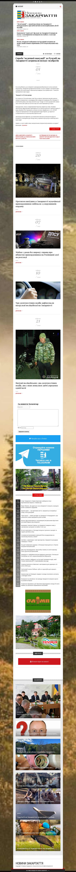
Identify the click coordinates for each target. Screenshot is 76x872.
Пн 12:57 (18, 560)
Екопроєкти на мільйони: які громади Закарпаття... (36, 752)
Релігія (18, 829)
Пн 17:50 (18, 501)
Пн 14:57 (18, 535)
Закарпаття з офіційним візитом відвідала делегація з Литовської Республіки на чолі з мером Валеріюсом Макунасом (39, 555)
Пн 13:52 (18, 545)
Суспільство (20, 712)
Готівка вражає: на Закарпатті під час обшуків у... (35, 768)
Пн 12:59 (18, 555)
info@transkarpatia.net (47, 866)
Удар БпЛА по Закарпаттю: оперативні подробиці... (36, 817)
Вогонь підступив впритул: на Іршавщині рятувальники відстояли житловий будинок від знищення (39, 521)
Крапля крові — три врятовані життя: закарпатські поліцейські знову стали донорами (39, 511)
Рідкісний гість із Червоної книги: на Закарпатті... (36, 848)
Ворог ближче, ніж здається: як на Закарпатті (29, 714)
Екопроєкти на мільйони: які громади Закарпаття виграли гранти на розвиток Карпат (39, 579)
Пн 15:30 (18, 526)
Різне (18, 844)
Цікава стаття (55, 128)
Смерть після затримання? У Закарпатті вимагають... (37, 734)
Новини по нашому (21, 797)
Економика (19, 748)
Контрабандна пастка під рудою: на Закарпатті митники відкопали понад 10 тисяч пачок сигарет (49, 137)
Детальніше (19, 211)
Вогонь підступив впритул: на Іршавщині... (33, 786)
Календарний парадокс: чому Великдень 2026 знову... (37, 833)
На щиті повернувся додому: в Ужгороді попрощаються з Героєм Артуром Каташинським (39, 545)
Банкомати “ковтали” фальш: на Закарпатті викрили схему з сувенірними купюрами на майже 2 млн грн (37, 34)
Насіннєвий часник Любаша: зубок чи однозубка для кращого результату (38, 569)
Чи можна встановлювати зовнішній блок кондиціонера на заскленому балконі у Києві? (37, 535)
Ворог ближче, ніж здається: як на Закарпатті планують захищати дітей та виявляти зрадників (40, 506)
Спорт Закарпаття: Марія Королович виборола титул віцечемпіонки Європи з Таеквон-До (36, 501)
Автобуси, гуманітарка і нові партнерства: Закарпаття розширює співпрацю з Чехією (39, 540)
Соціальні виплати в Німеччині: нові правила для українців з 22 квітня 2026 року (39, 565)
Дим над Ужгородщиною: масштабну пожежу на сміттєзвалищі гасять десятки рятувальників (39, 550)
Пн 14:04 (18, 540)
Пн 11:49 (18, 569)
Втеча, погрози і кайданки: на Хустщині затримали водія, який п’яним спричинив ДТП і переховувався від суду (37, 43)
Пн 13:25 (18, 550)
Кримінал (24, 125)
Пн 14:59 (18, 531)
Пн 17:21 (18, 506)
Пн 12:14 (18, 565)
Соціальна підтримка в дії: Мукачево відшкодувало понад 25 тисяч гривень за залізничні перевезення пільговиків (40, 584)
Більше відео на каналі (40, 661)
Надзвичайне (20, 782)
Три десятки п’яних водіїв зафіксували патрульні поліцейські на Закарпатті (35, 304)
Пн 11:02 (18, 579)
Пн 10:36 (18, 584)
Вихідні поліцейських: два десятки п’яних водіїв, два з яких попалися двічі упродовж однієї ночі (37, 385)
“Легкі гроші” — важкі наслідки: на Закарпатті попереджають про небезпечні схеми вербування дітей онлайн (37, 25)
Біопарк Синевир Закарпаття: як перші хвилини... (36, 801)
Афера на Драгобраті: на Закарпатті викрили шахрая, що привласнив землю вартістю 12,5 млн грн (25, 137)
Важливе (19, 813)
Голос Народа (19, 730)
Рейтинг (57, 53)
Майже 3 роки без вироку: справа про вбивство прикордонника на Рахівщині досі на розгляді (37, 254)
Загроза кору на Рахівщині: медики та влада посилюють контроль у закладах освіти (40, 574)
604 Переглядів (47, 53)
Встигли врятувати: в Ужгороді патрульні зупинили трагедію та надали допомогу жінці (39, 531)
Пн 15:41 (18, 521)
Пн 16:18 (18, 516)
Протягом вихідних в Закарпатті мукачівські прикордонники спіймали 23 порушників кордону (38, 204)
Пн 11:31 (18, 574)
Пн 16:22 (18, 511)
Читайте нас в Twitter (39, 438)
